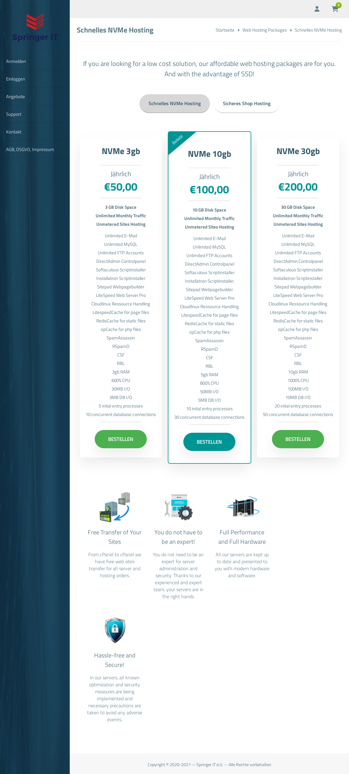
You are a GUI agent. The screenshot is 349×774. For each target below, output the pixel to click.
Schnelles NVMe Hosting (175, 101)
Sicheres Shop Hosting (246, 101)
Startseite (225, 29)
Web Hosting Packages (264, 29)
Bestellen (120, 437)
